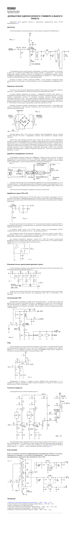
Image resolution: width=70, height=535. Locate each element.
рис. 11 (50, 446)
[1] (17, 23)
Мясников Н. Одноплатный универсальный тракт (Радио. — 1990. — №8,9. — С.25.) (30, 502)
